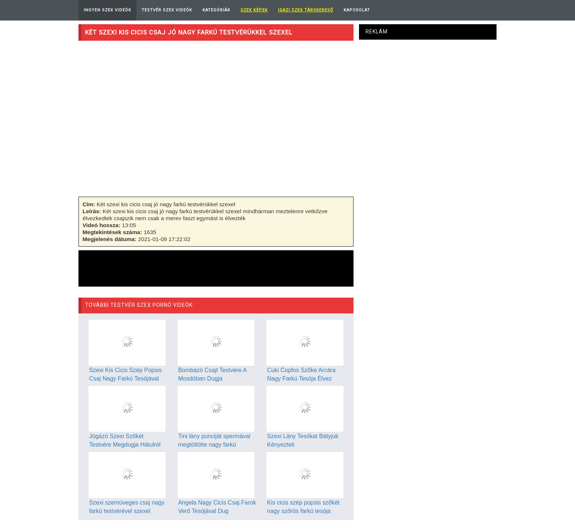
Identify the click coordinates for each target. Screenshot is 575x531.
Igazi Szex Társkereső (305, 10)
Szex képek (254, 10)
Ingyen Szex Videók (107, 10)
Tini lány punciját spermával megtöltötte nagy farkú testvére (214, 444)
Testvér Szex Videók (167, 10)
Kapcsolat (357, 10)
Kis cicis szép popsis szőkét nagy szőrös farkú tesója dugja (303, 511)
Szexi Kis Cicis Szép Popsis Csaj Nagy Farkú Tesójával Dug (125, 378)
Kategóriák (216, 10)
